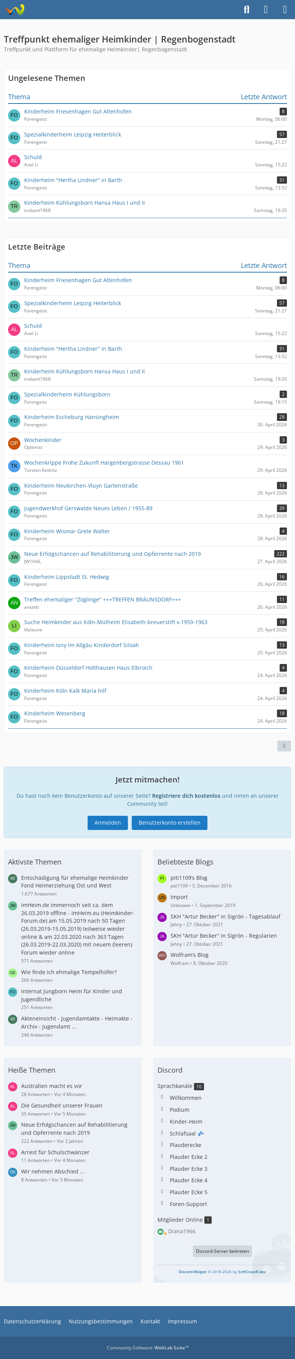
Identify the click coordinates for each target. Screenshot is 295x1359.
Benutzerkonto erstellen (170, 822)
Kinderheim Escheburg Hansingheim (71, 417)
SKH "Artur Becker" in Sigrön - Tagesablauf (225, 916)
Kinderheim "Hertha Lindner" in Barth (73, 348)
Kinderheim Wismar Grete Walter (67, 531)
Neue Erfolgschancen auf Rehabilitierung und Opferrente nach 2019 (112, 553)
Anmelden (107, 822)
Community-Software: (148, 1347)
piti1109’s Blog (189, 877)
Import (179, 897)
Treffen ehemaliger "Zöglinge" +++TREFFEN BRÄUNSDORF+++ (102, 599)
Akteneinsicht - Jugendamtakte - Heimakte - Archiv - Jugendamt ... (77, 1022)
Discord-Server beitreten (222, 1251)
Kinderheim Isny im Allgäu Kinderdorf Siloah (81, 645)
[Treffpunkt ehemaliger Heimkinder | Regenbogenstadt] (14, 9)
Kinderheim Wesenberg (54, 713)
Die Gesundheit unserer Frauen (62, 1105)
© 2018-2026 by (222, 1271)
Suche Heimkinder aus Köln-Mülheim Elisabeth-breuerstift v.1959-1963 (115, 622)
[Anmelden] (265, 9)
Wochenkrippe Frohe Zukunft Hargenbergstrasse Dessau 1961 (104, 462)
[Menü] (285, 9)
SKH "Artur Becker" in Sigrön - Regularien (224, 935)
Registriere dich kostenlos (186, 795)
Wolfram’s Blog (190, 954)
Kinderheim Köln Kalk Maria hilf (65, 690)
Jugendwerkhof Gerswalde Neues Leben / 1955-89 (88, 508)
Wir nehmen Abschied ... (53, 1171)
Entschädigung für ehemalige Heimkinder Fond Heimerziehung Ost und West (75, 881)
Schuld (33, 325)
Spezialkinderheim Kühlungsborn (67, 394)
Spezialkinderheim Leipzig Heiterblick (72, 303)
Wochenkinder (42, 440)
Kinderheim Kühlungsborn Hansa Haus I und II (84, 371)
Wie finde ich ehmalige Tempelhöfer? (69, 972)
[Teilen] (284, 746)
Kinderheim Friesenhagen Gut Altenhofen (78, 280)
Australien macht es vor (51, 1086)
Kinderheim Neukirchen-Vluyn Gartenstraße (81, 485)
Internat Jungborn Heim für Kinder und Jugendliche (71, 995)
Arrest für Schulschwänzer (55, 1152)
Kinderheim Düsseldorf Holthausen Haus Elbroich (88, 667)
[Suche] (246, 9)
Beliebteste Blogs (185, 861)
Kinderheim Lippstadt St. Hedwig (66, 576)
